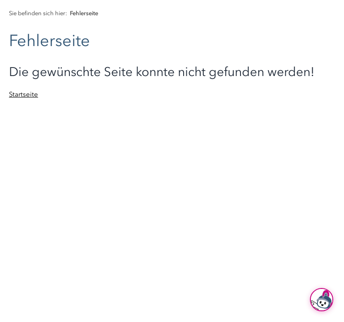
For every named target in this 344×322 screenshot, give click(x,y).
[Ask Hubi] (321, 299)
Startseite (23, 94)
